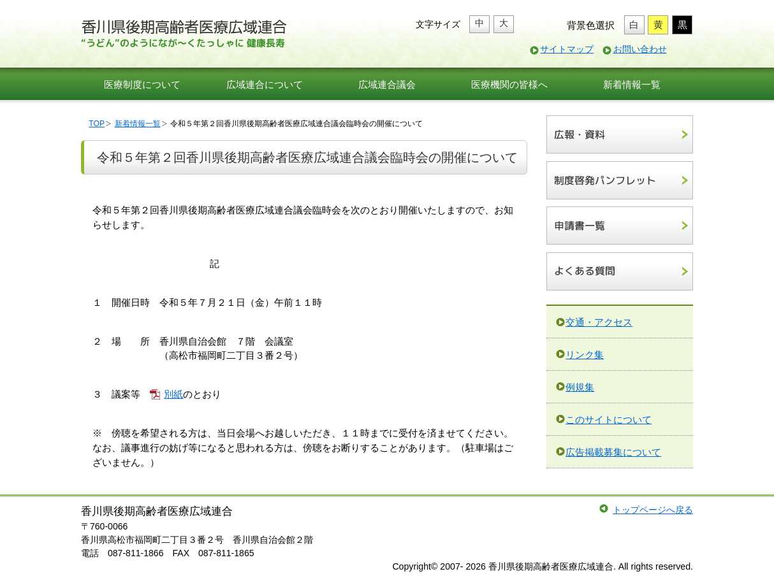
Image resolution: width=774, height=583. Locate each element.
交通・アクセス (599, 322)
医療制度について (142, 84)
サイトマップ (567, 49)
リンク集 (585, 354)
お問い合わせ (640, 49)
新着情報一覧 (632, 84)
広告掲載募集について (613, 452)
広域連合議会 (387, 84)
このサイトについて (609, 419)
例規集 (580, 387)
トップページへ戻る (653, 510)
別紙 (173, 394)
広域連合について (264, 84)
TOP (97, 123)
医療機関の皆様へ (509, 84)
